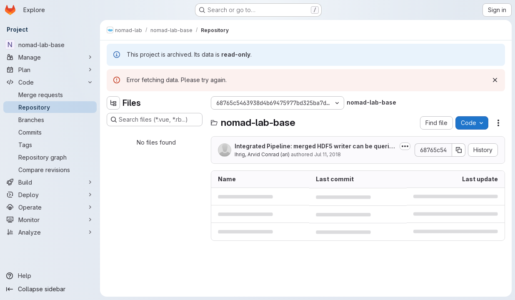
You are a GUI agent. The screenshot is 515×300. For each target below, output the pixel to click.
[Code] (50, 82)
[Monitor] (50, 219)
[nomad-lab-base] (50, 44)
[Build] (50, 182)
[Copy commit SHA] (458, 150)
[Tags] (50, 144)
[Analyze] (50, 232)
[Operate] (50, 207)
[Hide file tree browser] (113, 103)
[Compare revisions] (50, 169)
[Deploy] (50, 194)
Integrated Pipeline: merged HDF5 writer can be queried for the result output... (314, 146)
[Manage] (50, 57)
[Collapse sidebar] (50, 289)
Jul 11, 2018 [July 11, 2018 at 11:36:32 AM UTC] (327, 154)
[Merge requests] (50, 94)
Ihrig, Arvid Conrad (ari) (262, 154)
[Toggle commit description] (405, 146)
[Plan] (50, 69)
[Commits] (50, 132)
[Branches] (50, 119)
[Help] (50, 276)
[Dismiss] (495, 80)
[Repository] (50, 107)
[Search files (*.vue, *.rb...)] (154, 119)
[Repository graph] (50, 157)
